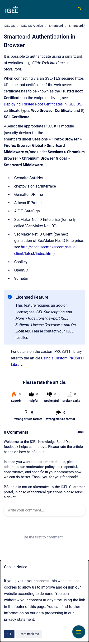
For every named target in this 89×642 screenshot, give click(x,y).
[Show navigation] (78, 631)
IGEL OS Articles (32, 25)
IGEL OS (9, 25)
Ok (9, 634)
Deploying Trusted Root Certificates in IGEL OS (42, 104)
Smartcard (56, 25)
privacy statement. (19, 619)
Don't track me (29, 634)
